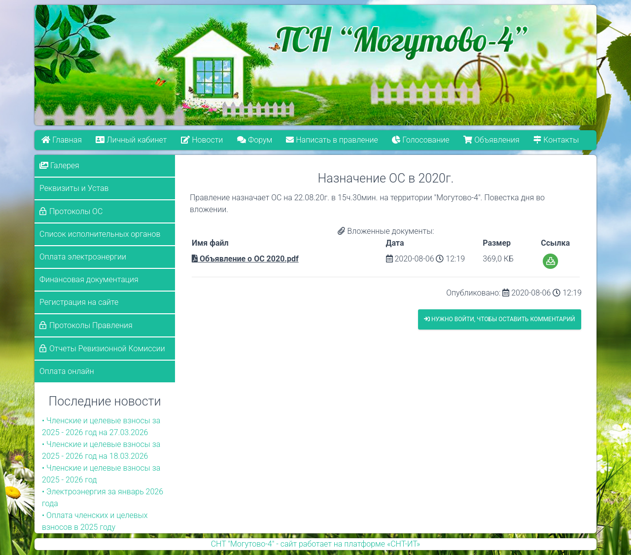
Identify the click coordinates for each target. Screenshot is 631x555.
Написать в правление (332, 140)
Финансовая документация (89, 279)
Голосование (421, 140)
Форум (254, 140)
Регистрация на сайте (78, 302)
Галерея (59, 165)
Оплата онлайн (66, 371)
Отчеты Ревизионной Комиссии (107, 348)
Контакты (556, 140)
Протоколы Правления (91, 325)
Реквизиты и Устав (74, 188)
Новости (202, 140)
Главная (61, 140)
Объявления (492, 140)
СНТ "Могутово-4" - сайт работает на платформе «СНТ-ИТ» (316, 544)
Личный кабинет (131, 140)
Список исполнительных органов (99, 234)
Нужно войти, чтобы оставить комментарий (499, 319)
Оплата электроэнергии (82, 256)
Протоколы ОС (76, 211)
